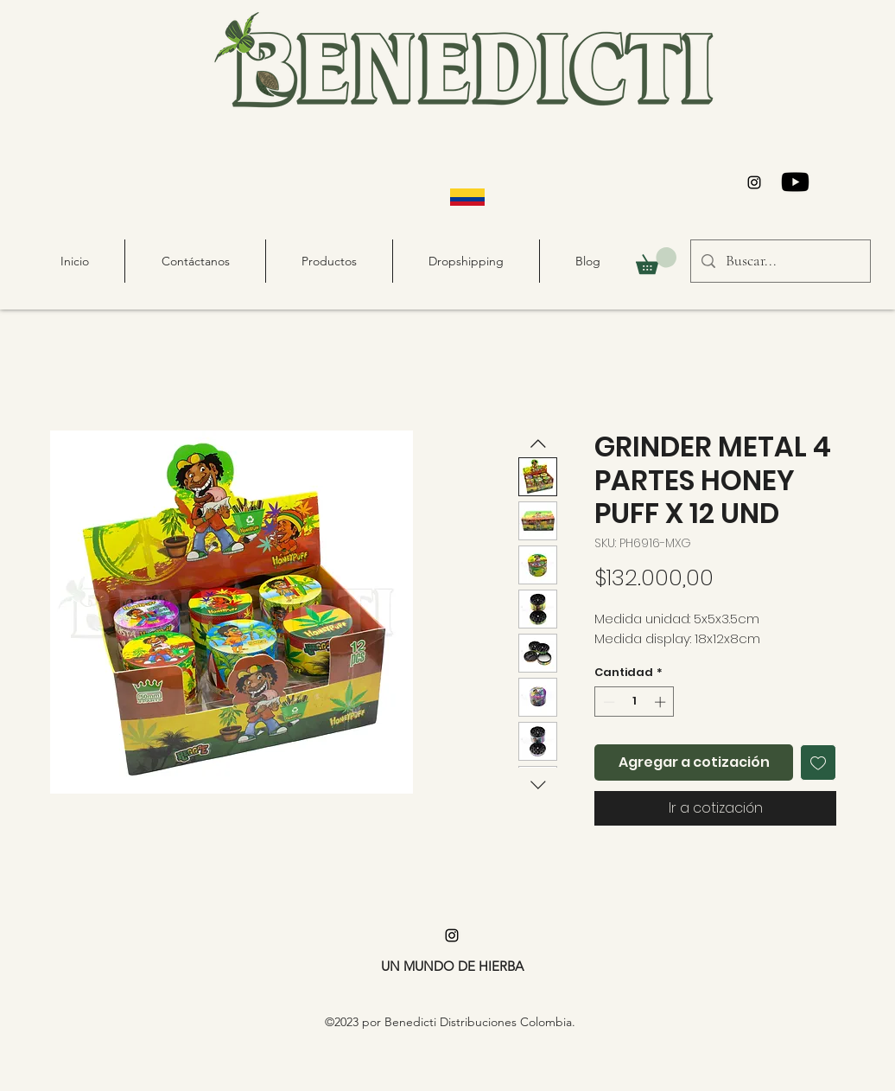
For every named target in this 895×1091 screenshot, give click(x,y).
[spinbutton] (634, 702)
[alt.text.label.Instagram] (754, 182)
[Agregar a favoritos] (818, 762)
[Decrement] (607, 702)
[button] (656, 260)
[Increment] (661, 702)
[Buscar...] (780, 261)
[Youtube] (795, 182)
